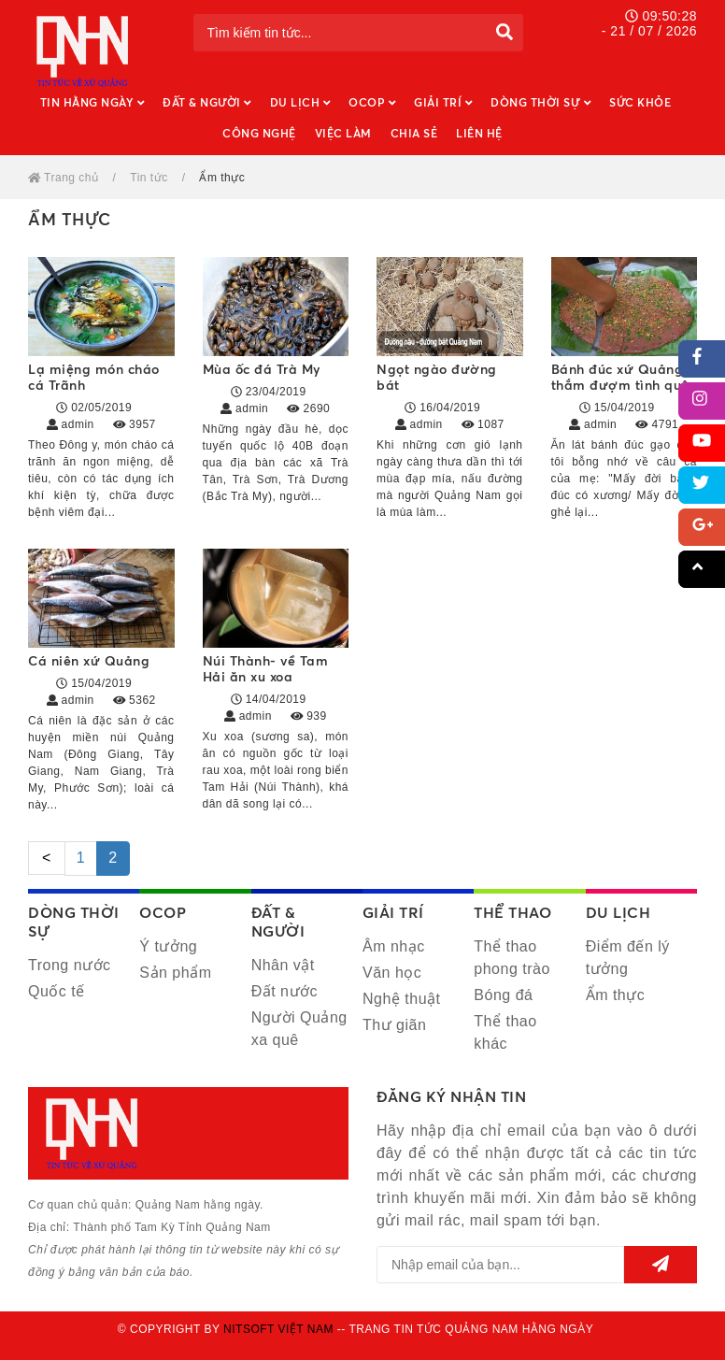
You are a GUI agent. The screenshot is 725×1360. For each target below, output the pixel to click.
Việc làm (343, 133)
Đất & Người (207, 102)
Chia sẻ (414, 133)
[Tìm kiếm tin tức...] (339, 32)
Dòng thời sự (540, 102)
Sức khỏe (640, 102)
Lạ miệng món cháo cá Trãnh (94, 377)
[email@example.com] (500, 1264)
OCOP (371, 102)
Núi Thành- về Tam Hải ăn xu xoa (266, 668)
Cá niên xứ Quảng (88, 660)
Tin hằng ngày (92, 102)
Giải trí (443, 102)
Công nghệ (259, 133)
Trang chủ (63, 177)
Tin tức (148, 177)
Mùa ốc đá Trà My (261, 369)
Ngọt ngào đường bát (437, 377)
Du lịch (300, 102)
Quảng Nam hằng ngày (84, 51)
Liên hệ (479, 133)
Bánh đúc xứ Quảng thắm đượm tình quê (620, 377)
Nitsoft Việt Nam (278, 1329)
